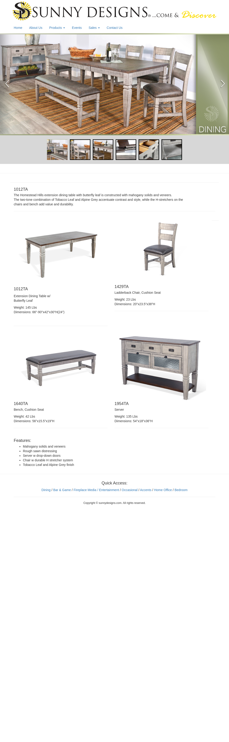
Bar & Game (62, 490)
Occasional (129, 490)
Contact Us (115, 28)
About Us (35, 28)
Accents (145, 490)
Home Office (163, 490)
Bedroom (181, 490)
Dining (46, 490)
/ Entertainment (107, 490)
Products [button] (57, 28)
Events (77, 28)
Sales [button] (94, 28)
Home (18, 28)
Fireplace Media (84, 490)
